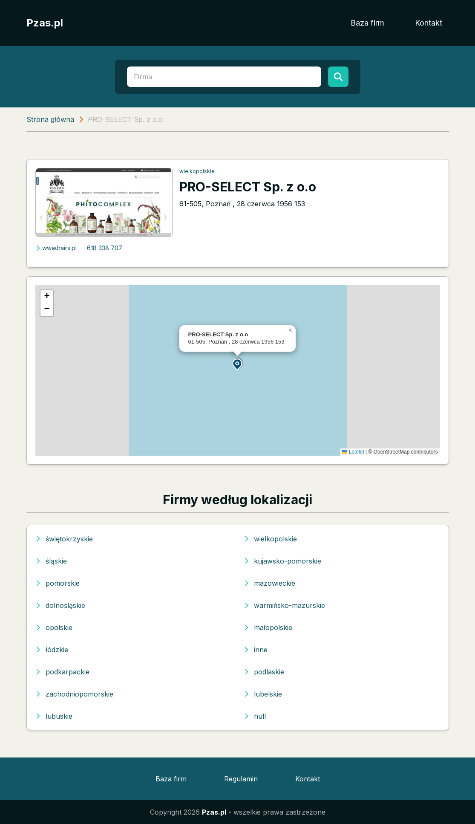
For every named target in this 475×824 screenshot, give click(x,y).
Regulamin (241, 779)
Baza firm (367, 22)
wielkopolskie (197, 171)
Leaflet (353, 452)
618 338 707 (104, 248)
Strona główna (50, 119)
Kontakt (428, 22)
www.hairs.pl (56, 248)
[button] (237, 363)
